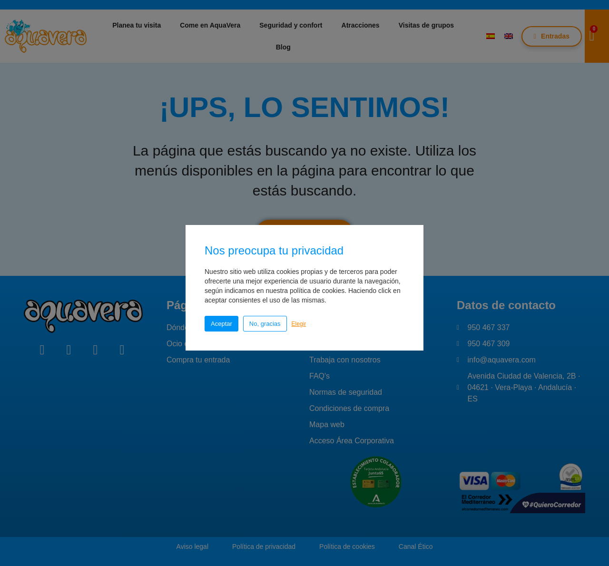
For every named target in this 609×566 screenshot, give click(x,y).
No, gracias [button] (265, 323)
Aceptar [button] (221, 323)
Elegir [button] (299, 324)
